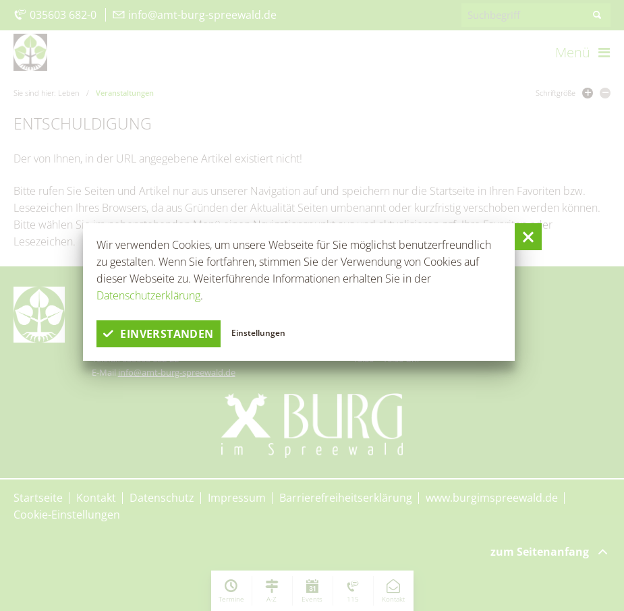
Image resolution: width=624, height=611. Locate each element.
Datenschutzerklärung (148, 295)
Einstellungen (258, 333)
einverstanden (158, 333)
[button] (528, 236)
